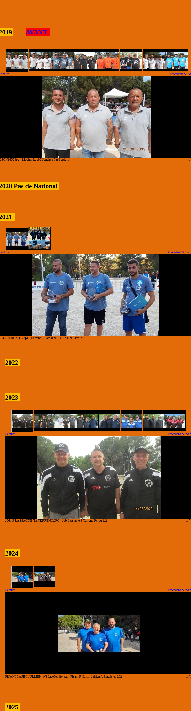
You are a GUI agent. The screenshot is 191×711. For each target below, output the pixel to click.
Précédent (176, 74)
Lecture (10, 434)
